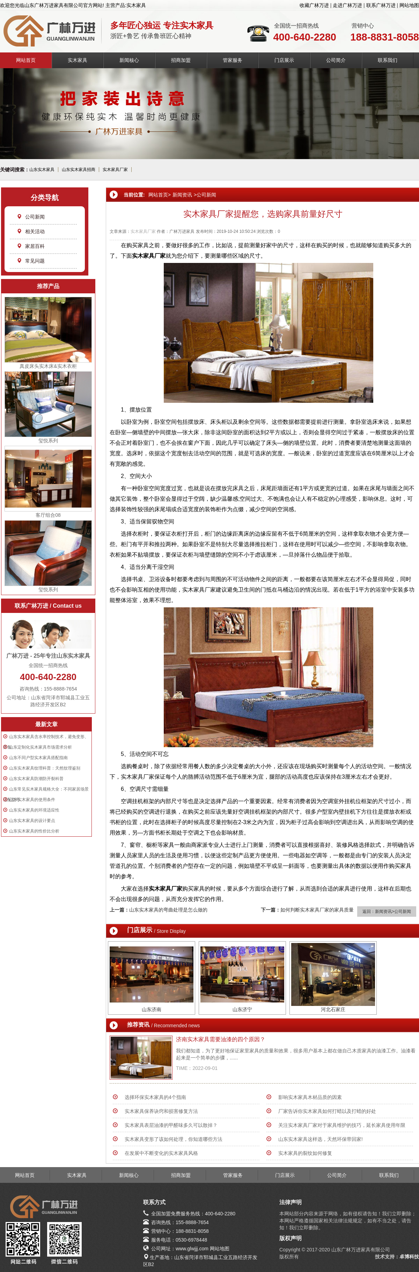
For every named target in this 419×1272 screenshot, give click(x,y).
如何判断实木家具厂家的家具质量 (317, 910)
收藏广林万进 (314, 5)
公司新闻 (31, 217)
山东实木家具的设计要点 (32, 820)
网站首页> (159, 195)
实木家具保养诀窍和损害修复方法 (161, 1111)
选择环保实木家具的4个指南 (155, 1097)
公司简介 (336, 60)
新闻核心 (129, 60)
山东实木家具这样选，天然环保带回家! (320, 1139)
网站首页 (26, 60)
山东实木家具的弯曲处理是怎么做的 (168, 910)
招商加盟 (181, 60)
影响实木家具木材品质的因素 (310, 1097)
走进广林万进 (347, 5)
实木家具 (77, 60)
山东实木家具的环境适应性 (34, 810)
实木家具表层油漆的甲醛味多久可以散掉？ (171, 1125)
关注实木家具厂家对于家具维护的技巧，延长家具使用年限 (341, 1125)
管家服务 (232, 60)
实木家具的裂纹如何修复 (305, 1153)
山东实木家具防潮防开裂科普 (36, 778)
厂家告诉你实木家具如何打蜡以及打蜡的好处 (327, 1111)
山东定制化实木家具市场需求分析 (40, 747)
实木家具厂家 (115, 169)
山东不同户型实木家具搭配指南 (38, 757)
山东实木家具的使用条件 (32, 799)
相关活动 (31, 231)
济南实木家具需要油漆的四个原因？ (220, 1039)
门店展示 (284, 60)
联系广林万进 (381, 5)
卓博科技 (409, 1256)
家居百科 (31, 246)
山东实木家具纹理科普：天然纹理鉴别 (44, 768)
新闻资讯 (182, 195)
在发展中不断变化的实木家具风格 (161, 1153)
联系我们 (387, 60)
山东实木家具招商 (78, 169)
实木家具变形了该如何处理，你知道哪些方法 (173, 1139)
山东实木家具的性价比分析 (34, 831)
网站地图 (409, 5)
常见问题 (31, 261)
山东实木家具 (41, 169)
